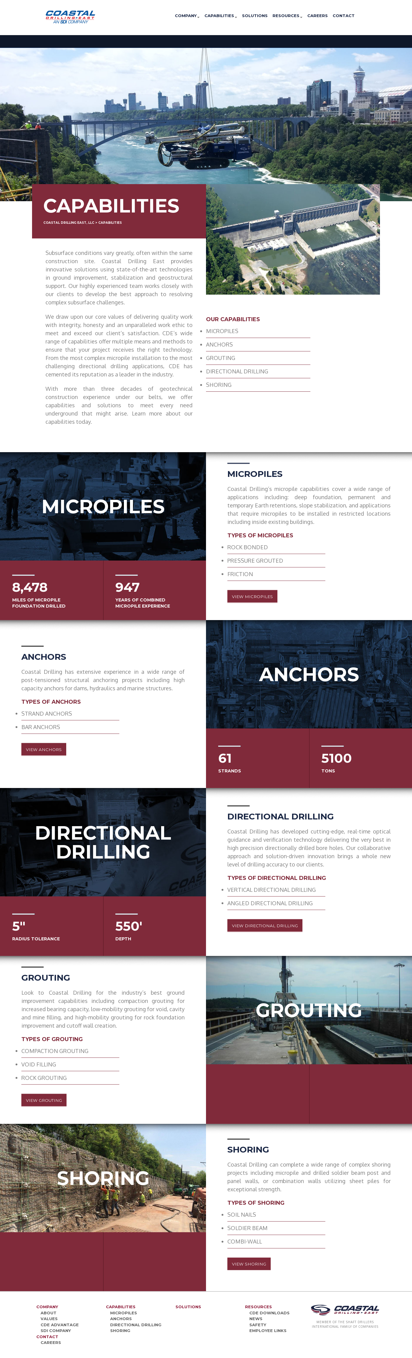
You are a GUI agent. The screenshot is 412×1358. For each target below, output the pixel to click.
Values (49, 1318)
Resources (287, 15)
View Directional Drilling (275, 925)
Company (187, 15)
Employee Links (268, 1330)
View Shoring (255, 1264)
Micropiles (123, 1312)
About (48, 1312)
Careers (317, 15)
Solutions (255, 15)
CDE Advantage (60, 1324)
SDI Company (56, 1330)
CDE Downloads (269, 1312)
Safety (257, 1324)
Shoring (120, 1330)
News (255, 1318)
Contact (344, 15)
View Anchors (50, 749)
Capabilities (220, 15)
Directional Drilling (135, 1324)
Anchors (121, 1318)
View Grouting (52, 1100)
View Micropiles (260, 596)
